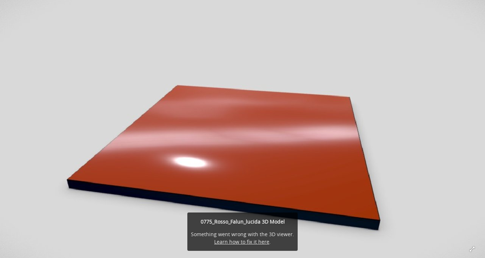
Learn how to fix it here (241, 241)
